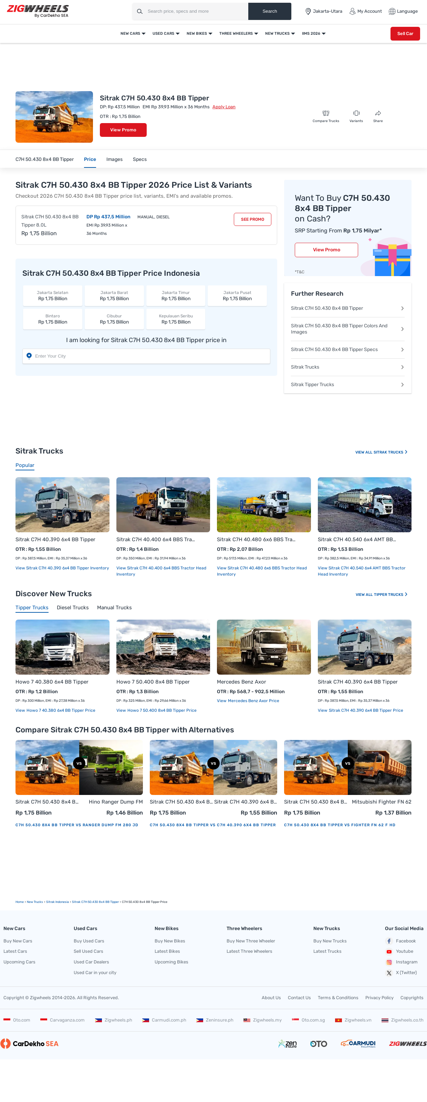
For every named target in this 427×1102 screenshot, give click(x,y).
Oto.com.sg (308, 1020)
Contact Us (299, 997)
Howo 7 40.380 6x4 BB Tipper (51, 682)
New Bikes (197, 33)
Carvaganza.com (62, 1020)
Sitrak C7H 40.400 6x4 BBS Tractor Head (156, 539)
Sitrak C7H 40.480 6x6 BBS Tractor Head (257, 539)
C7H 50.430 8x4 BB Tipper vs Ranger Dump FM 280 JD (76, 825)
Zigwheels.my (262, 1020)
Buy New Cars (17, 940)
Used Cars (163, 33)
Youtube (399, 952)
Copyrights (412, 997)
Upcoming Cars (19, 961)
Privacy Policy (379, 997)
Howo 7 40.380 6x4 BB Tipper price (60, 710)
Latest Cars (15, 951)
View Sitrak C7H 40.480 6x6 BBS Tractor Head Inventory (262, 571)
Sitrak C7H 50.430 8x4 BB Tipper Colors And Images (348, 329)
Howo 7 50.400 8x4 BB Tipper (153, 682)
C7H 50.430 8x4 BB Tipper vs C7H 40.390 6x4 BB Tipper (213, 825)
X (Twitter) (401, 973)
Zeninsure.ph (214, 1020)
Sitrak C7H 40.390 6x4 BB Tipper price (365, 710)
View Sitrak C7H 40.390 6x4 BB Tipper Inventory (62, 568)
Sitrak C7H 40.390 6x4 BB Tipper (55, 539)
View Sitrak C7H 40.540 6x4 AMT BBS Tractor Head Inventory (362, 571)
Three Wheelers (236, 33)
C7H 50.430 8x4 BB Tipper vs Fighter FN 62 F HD (340, 825)
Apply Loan (224, 106)
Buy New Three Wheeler (251, 940)
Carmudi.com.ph (164, 1020)
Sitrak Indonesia (57, 902)
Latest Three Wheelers (249, 951)
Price (90, 159)
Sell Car (405, 33)
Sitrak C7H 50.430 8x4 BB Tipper (348, 308)
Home (19, 902)
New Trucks (277, 33)
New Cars (130, 33)
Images (114, 159)
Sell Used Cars (88, 951)
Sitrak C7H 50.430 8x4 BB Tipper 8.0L (50, 221)
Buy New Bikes (170, 940)
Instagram (401, 962)
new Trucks (35, 902)
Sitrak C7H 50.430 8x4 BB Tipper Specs (348, 349)
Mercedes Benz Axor (241, 682)
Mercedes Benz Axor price (253, 700)
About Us (271, 997)
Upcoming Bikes (171, 961)
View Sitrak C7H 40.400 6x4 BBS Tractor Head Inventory (161, 571)
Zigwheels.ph (113, 1020)
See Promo (252, 219)
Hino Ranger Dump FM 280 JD (116, 802)
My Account (365, 11)
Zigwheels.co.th (403, 1020)
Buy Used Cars (89, 940)
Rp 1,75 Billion (53, 296)
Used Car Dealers (91, 961)
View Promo (123, 129)
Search (269, 11)
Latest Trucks (327, 951)
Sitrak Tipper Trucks (348, 385)
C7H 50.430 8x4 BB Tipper (44, 159)
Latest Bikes (167, 951)
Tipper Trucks (391, 594)
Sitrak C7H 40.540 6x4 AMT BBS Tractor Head (358, 539)
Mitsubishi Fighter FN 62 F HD (382, 802)
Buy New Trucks (330, 940)
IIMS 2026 (311, 33)
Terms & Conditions (338, 997)
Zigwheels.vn (353, 1020)
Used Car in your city (95, 972)
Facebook (400, 941)
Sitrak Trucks (348, 367)
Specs (140, 159)
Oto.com (16, 1020)
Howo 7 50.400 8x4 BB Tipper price (161, 710)
